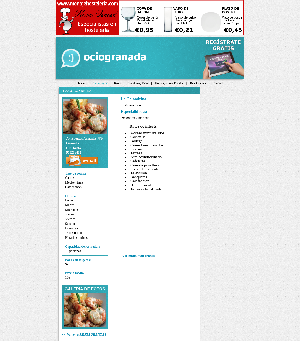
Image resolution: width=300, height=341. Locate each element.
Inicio (81, 83)
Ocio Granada (198, 83)
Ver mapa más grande (139, 255)
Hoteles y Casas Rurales (169, 83)
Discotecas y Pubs (138, 83)
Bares (117, 83)
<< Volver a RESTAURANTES (84, 334)
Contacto (219, 83)
